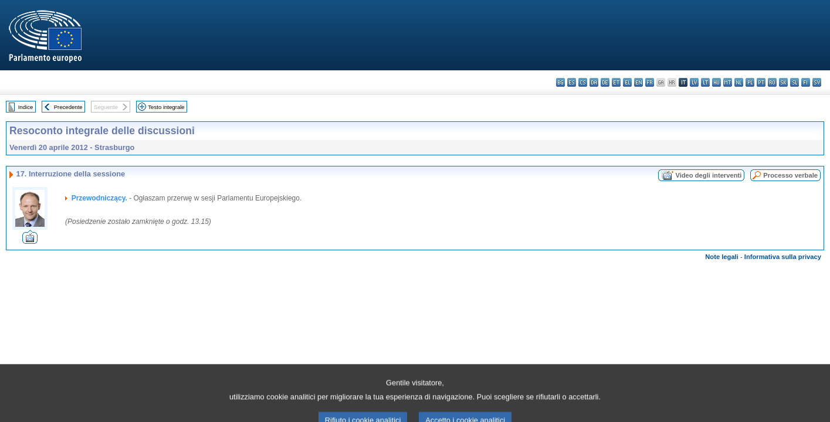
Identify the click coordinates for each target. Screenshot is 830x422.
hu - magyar (716, 82)
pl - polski (750, 82)
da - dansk (594, 82)
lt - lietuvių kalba (705, 82)
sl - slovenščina (794, 82)
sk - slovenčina (783, 82)
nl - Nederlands (738, 82)
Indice (25, 107)
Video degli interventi (708, 175)
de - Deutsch (605, 82)
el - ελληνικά (627, 82)
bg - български (560, 82)
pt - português (761, 82)
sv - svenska (816, 82)
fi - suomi (805, 82)
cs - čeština (582, 82)
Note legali (721, 256)
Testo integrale (166, 107)
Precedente (68, 107)
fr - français (649, 82)
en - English (638, 82)
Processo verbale (790, 175)
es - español (571, 82)
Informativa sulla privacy (782, 256)
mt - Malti (727, 82)
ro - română (772, 82)
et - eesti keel (616, 82)
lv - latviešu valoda (694, 82)
